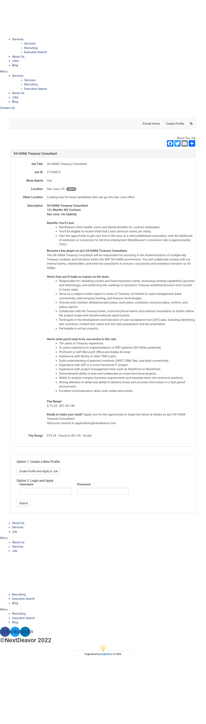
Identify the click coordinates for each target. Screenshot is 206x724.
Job (14, 531)
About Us (18, 56)
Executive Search (35, 52)
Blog (15, 65)
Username (26, 484)
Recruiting (31, 48)
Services (18, 39)
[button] (103, 71)
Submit (23, 503)
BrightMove (106, 654)
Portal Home (151, 123)
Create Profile (175, 123)
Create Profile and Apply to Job (38, 471)
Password (84, 484)
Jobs (15, 61)
